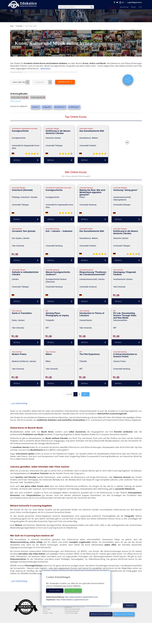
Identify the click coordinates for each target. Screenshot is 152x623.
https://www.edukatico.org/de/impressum (72, 600)
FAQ (140, 7)
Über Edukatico (69, 607)
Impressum (68, 613)
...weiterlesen (45, 68)
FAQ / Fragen (47, 615)
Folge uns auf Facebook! (101, 620)
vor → (85, 394)
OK (73, 591)
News (44, 613)
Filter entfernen (15, 101)
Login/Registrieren (134, 2)
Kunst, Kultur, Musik (21, 82)
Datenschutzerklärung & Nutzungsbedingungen (72, 616)
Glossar (45, 617)
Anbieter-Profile (48, 619)
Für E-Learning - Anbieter (72, 611)
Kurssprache (43, 82)
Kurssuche (113, 7)
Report (133, 7)
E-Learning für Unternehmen (74, 609)
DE (122, 2)
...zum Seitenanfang (18, 403)
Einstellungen (54, 591)
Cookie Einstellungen (71, 619)
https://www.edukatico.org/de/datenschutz (81, 597)
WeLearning (124, 7)
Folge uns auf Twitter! (124, 620)
